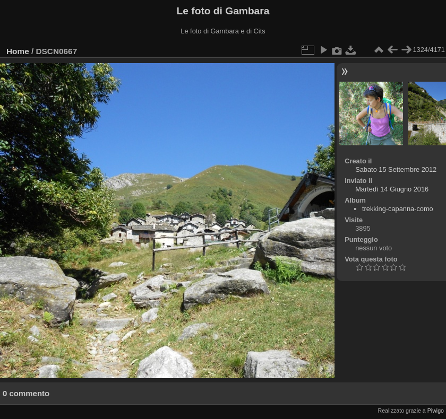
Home (17, 51)
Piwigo (435, 410)
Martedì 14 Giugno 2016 (391, 189)
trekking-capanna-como (397, 209)
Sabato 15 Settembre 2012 (395, 169)
